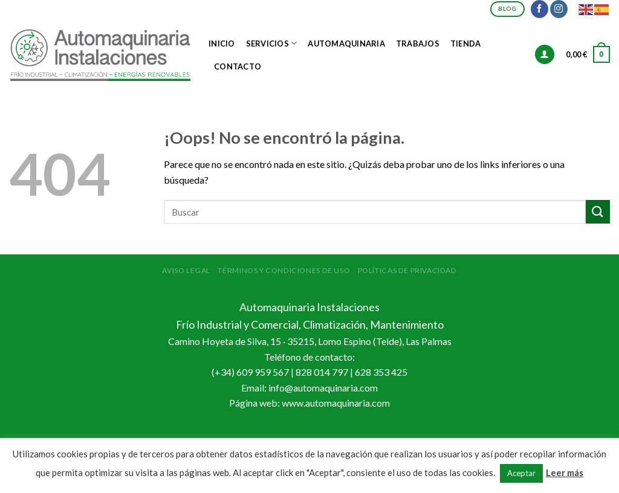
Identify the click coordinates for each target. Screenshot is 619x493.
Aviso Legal (186, 270)
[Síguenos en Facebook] (539, 9)
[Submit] (598, 212)
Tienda (465, 43)
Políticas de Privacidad (407, 270)
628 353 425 (381, 372)
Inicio (222, 43)
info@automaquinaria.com (323, 387)
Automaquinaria (346, 43)
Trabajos (417, 43)
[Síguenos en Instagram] (559, 9)
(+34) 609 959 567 (250, 372)
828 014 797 (322, 372)
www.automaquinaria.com (336, 402)
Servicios (271, 43)
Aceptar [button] (521, 473)
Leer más (564, 472)
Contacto (237, 66)
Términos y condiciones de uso (284, 270)
